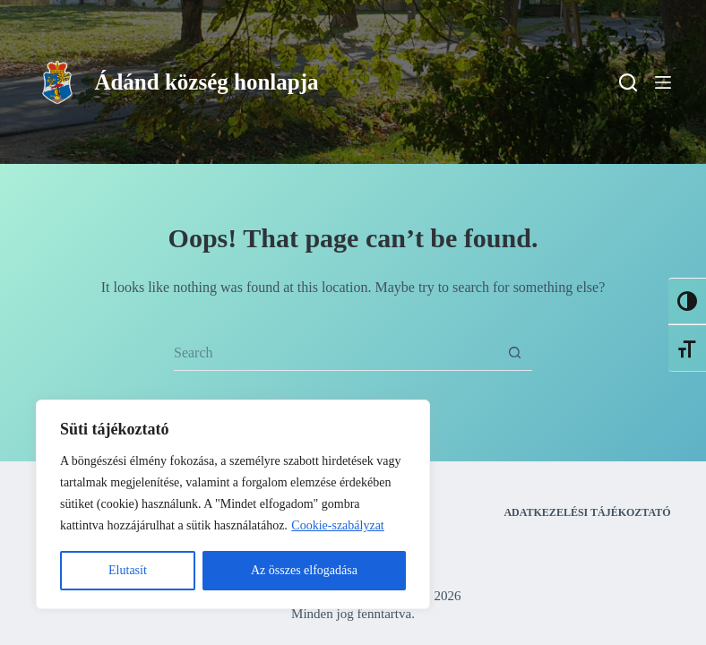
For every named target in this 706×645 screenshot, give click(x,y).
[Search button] (514, 353)
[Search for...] (335, 353)
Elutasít (127, 570)
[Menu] (663, 82)
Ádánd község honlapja (206, 82)
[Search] (628, 82)
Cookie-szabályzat (337, 525)
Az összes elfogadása (304, 570)
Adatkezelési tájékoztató (587, 512)
